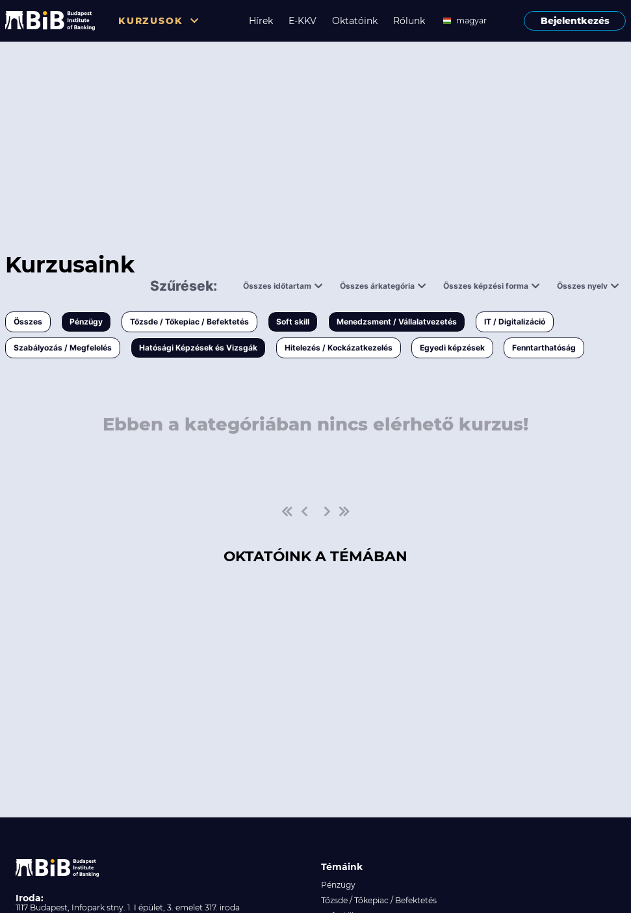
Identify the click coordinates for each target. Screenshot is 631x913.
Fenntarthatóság (544, 347)
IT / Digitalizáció (514, 321)
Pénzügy (86, 321)
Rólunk (409, 21)
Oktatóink (355, 21)
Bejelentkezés (575, 21)
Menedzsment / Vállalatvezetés (397, 321)
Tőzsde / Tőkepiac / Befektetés (189, 321)
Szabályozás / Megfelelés (63, 347)
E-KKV (302, 21)
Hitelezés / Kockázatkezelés (339, 347)
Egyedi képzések (452, 347)
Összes (28, 321)
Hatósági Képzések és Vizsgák (198, 347)
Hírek (261, 21)
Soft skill (292, 321)
